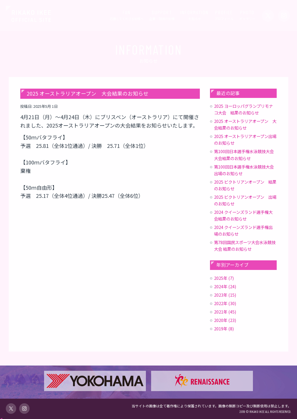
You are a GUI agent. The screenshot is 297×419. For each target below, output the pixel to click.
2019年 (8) (224, 328)
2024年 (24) (225, 286)
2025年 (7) (224, 278)
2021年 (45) (225, 312)
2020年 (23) (225, 320)
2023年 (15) (225, 295)
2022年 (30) (225, 303)
